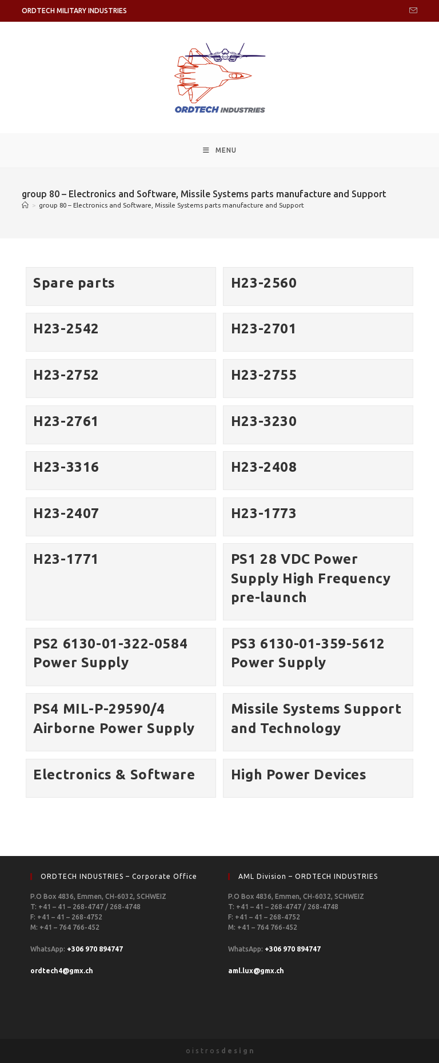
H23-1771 (66, 559)
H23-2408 (264, 467)
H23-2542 (66, 328)
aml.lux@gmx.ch (256, 970)
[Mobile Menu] (219, 150)
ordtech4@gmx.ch (61, 970)
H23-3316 (66, 467)
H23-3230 (264, 421)
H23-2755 (264, 375)
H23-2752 (66, 375)
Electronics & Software (114, 774)
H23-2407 (66, 513)
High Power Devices (299, 774)
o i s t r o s (220, 1050)
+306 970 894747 (95, 949)
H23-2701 (264, 328)
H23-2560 (264, 282)
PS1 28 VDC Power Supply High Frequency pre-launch (311, 578)
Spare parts (74, 282)
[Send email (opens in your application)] (411, 11)
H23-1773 (264, 513)
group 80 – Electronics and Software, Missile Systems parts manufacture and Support (171, 205)
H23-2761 (66, 421)
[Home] (25, 205)
